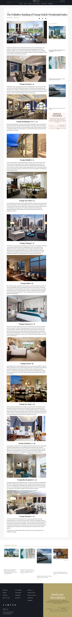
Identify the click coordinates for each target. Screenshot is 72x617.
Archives (17, 597)
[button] (39, 18)
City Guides (18, 590)
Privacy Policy (32, 595)
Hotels (8, 12)
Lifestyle (21, 3)
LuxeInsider (50, 3)
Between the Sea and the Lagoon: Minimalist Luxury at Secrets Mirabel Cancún (57, 79)
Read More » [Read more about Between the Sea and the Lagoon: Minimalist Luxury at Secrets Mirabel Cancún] (22, 573)
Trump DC (21, 124)
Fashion (29, 3)
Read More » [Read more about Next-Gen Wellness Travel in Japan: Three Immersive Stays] (55, 574)
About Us (30, 590)
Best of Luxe (44, 3)
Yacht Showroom (36, 3)
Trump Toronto (18, 86)
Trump (43, 406)
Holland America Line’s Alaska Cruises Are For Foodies (57, 109)
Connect (30, 600)
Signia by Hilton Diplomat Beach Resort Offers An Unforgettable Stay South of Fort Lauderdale (57, 51)
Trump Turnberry (10, 445)
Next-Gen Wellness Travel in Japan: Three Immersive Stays (60, 573)
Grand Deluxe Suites (25, 328)
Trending (17, 595)
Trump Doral (9, 366)
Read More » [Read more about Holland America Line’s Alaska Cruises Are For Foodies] (39, 578)
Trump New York (36, 203)
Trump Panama (30, 518)
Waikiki (19, 164)
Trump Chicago (17, 245)
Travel (25, 3)
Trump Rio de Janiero (11, 482)
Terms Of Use (31, 592)
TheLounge (18, 592)
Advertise (30, 597)
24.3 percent (23, 49)
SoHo (15, 285)
